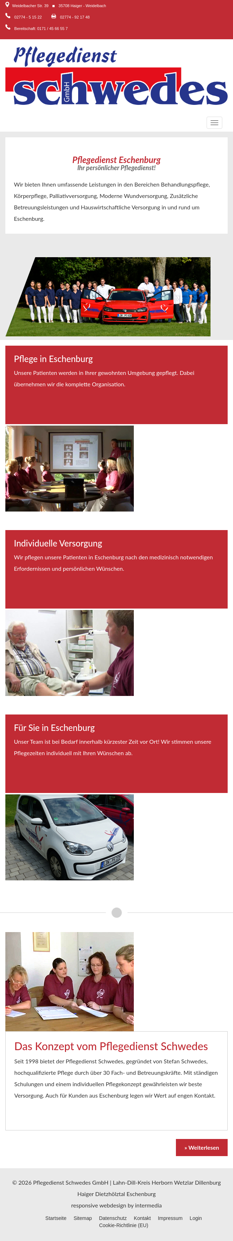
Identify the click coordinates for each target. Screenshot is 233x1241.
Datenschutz (113, 1218)
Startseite (55, 1218)
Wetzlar (183, 1182)
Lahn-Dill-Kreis (131, 1182)
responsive (84, 1205)
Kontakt (142, 1218)
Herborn (162, 1182)
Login (196, 1218)
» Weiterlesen (201, 1147)
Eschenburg (141, 1193)
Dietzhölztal (110, 1193)
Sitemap (83, 1218)
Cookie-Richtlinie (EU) (123, 1225)
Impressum (170, 1218)
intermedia (148, 1205)
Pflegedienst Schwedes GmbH (70, 1182)
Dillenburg (208, 1182)
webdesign (112, 1205)
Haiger (85, 1193)
